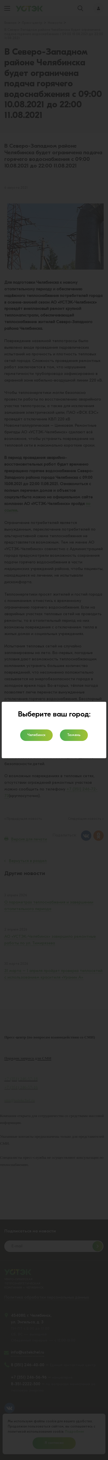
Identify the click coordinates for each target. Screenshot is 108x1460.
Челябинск (36, 735)
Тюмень (74, 735)
